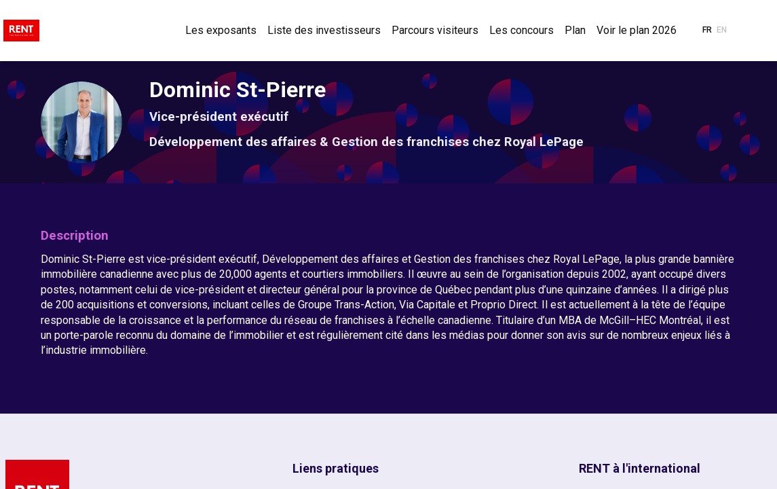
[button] (707, 30)
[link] (221, 30)
